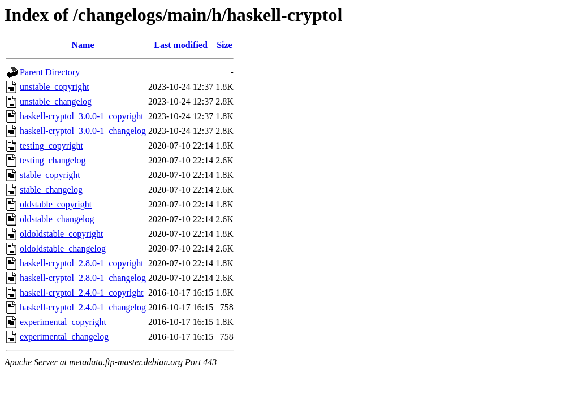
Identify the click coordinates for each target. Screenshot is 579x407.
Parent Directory (50, 72)
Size (224, 45)
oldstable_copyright (56, 204)
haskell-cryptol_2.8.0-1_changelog (83, 278)
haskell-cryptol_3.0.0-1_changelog (83, 131)
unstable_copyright (54, 87)
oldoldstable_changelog (63, 248)
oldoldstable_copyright (61, 234)
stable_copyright (50, 175)
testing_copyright (51, 145)
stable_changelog (51, 189)
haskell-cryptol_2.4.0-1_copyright (82, 292)
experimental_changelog (64, 336)
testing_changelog (52, 160)
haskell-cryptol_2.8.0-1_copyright (82, 263)
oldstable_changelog (57, 219)
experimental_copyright (63, 322)
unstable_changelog (56, 101)
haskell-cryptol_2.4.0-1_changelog (83, 307)
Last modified (181, 45)
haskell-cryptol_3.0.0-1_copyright (82, 116)
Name (83, 45)
